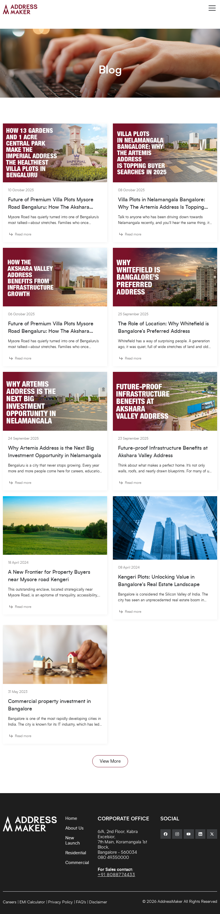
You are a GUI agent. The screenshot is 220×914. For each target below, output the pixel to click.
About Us (74, 828)
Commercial (77, 863)
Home (71, 818)
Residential (75, 853)
